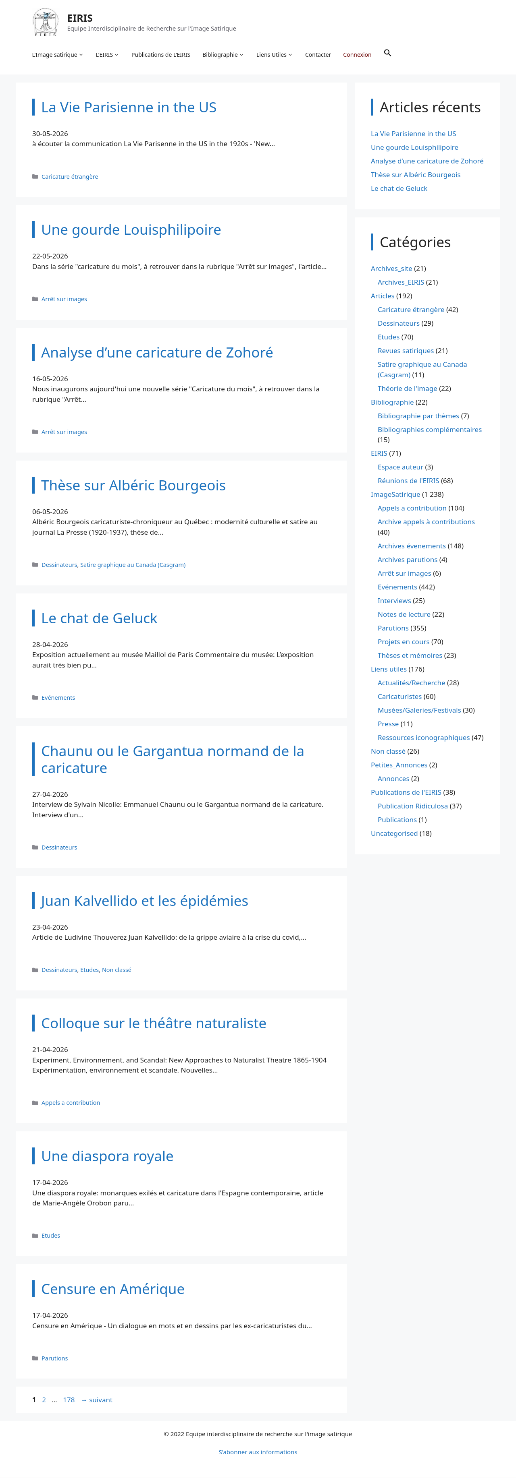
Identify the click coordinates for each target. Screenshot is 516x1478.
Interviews (394, 601)
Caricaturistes (400, 696)
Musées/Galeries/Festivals (419, 710)
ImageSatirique (395, 495)
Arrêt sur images (64, 299)
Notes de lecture (404, 614)
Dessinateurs (59, 565)
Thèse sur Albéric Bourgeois (416, 175)
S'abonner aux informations (257, 1452)
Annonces (394, 778)
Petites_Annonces (399, 765)
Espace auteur (400, 467)
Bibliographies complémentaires (430, 429)
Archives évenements (412, 546)
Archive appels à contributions (426, 522)
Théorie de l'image (407, 388)
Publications (397, 820)
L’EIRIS (107, 55)
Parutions (55, 1358)
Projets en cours (404, 642)
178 (69, 1400)
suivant (96, 1400)
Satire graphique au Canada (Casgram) (132, 565)
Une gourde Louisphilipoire (414, 147)
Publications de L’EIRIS (161, 54)
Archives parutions (407, 559)
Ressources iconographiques (424, 737)
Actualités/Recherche (411, 683)
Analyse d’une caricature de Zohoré (427, 161)
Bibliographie (224, 55)
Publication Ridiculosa (413, 806)
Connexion (357, 54)
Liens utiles (389, 669)
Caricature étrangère (70, 177)
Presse (388, 724)
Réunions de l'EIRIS (408, 481)
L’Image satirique (58, 55)
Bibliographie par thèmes (418, 416)
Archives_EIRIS (401, 282)
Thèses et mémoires (410, 655)
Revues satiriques (406, 351)
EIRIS (80, 18)
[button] (388, 55)
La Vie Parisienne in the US (413, 133)
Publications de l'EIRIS (406, 792)
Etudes (89, 970)
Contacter (318, 54)
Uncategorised (394, 833)
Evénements (58, 698)
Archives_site (391, 269)
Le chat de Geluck (399, 188)
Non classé (116, 970)
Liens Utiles (275, 55)
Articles (383, 296)
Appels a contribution (71, 1103)
